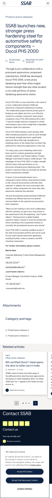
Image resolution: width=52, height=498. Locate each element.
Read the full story (15, 390)
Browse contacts (12, 441)
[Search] (4, 3)
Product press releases (18, 330)
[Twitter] (21, 423)
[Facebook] (10, 423)
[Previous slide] (16, 403)
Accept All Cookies (24, 472)
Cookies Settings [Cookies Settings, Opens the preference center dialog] (24, 489)
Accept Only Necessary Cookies (25, 480)
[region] (24, 471)
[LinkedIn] (5, 423)
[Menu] (48, 3)
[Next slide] (35, 403)
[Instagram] (16, 423)
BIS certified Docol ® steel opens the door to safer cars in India (24, 363)
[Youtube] (27, 423)
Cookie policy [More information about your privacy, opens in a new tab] (35, 465)
